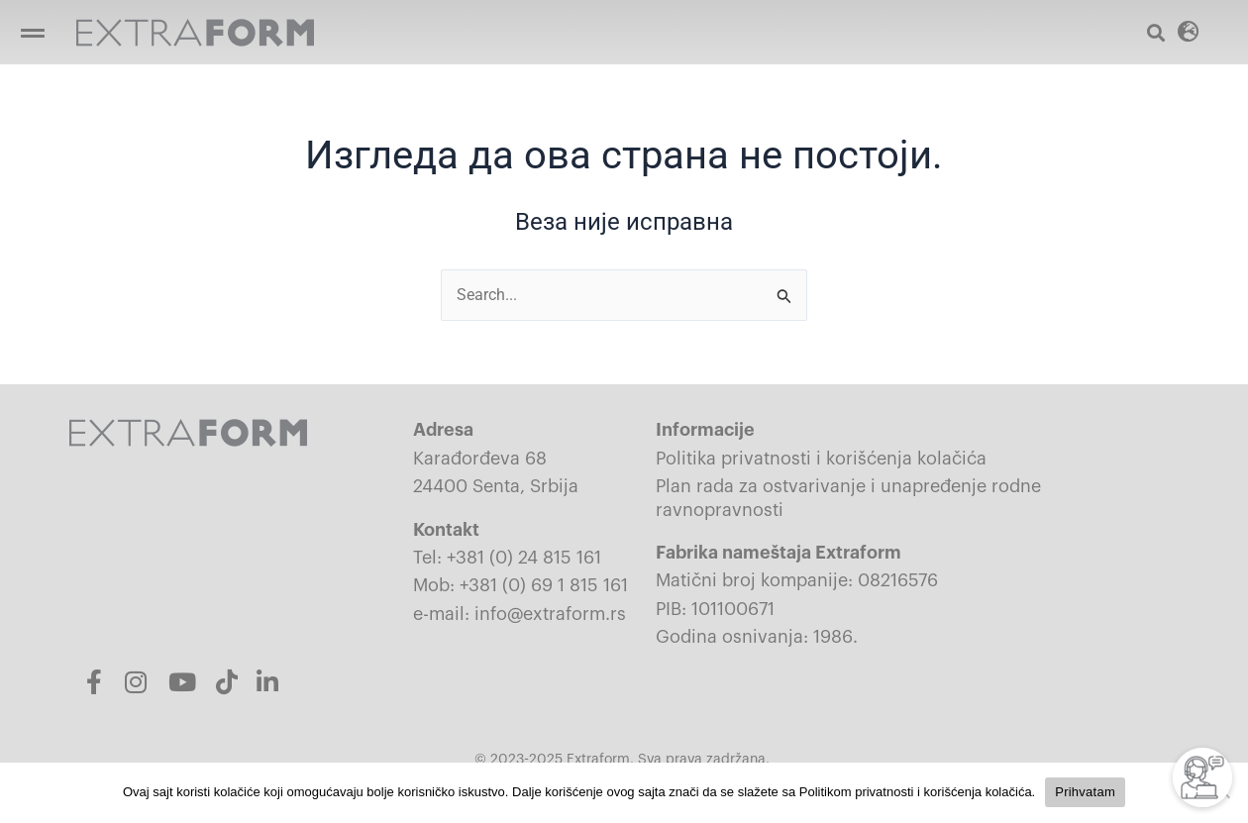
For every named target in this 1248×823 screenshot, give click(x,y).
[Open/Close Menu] (32, 32)
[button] (1188, 31)
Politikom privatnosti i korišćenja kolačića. (917, 791)
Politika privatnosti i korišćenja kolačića (821, 458)
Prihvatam (1085, 791)
